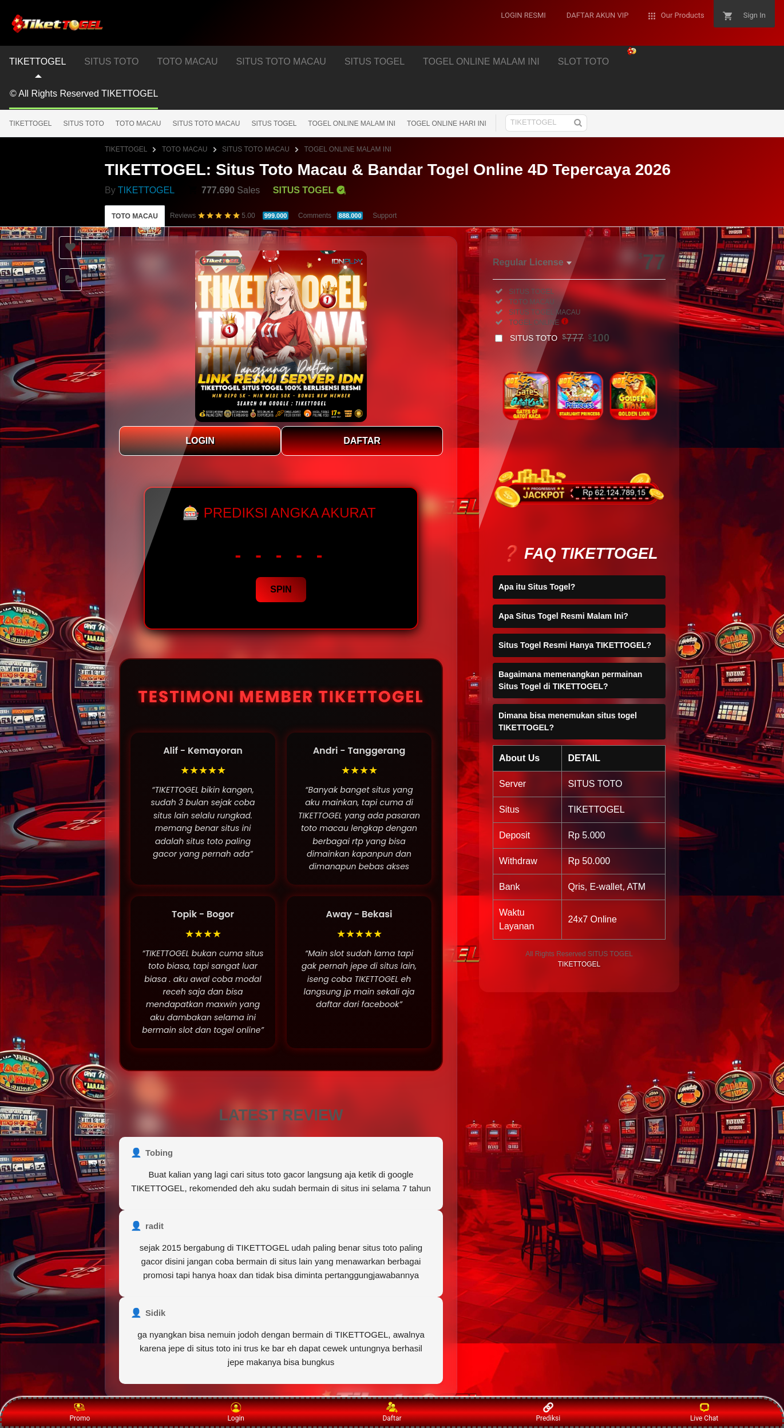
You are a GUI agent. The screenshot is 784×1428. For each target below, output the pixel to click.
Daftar (391, 1412)
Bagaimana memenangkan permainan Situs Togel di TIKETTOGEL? (570, 680)
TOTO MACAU (187, 61)
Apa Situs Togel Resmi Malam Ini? (563, 615)
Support (385, 216)
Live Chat (704, 1412)
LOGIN (200, 440)
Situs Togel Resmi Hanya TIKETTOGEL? (574, 645)
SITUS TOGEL (375, 61)
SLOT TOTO (583, 61)
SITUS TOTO (111, 61)
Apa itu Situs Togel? (536, 586)
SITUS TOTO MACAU (281, 61)
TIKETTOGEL (37, 61)
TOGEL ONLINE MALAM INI (481, 61)
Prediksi (548, 1412)
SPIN (280, 589)
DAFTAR (362, 440)
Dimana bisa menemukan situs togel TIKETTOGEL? (567, 721)
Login (235, 1412)
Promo (80, 1412)
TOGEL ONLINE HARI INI (446, 124)
